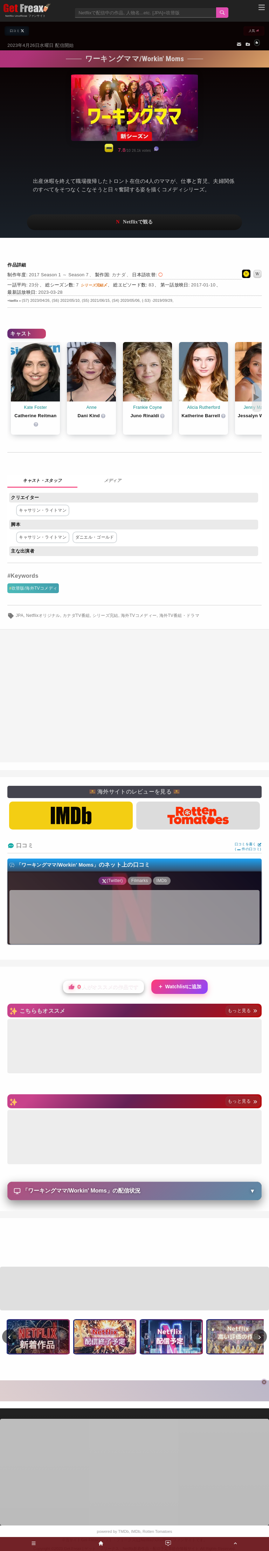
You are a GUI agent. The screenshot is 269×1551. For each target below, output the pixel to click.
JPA (19, 615)
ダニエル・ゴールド (94, 537)
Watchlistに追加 (180, 986)
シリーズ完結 (105, 615)
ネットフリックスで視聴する (134, 222)
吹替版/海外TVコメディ (34, 588)
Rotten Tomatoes (157, 1531)
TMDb (123, 1531)
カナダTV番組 (76, 615)
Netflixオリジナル (43, 615)
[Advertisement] (134, 1243)
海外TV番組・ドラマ (179, 615)
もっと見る (242, 1010)
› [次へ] (259, 1336)
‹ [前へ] (9, 1336)
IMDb (135, 1531)
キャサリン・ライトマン (43, 510)
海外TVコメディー (139, 615)
